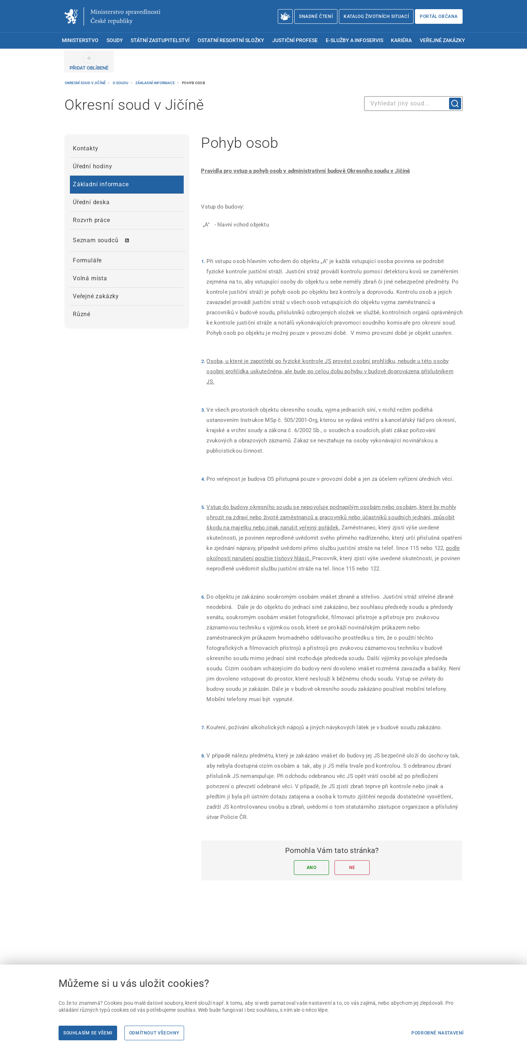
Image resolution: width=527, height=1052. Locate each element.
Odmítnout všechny (154, 1033)
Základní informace (155, 83)
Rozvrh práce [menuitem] (91, 220)
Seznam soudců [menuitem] (95, 240)
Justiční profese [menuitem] (295, 40)
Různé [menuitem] (81, 314)
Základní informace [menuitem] (100, 184)
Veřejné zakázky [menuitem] (442, 40)
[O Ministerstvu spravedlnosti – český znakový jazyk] (285, 16)
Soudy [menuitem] (114, 40)
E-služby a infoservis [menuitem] (354, 40)
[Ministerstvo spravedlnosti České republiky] (112, 16)
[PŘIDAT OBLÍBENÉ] (89, 61)
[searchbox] (413, 103)
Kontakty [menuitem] (85, 148)
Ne (352, 867)
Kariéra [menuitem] (401, 40)
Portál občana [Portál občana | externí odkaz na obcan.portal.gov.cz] (439, 16)
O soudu (121, 83)
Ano (312, 867)
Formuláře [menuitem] (87, 260)
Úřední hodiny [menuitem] (92, 166)
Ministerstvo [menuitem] (80, 40)
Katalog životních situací (376, 16)
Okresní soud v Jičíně (85, 83)
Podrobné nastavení (437, 1033)
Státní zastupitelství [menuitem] (160, 40)
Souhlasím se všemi (87, 1033)
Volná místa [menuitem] (90, 278)
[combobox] (413, 103)
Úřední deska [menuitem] (91, 202)
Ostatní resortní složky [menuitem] (231, 40)
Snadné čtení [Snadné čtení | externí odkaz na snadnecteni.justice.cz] (316, 16)
